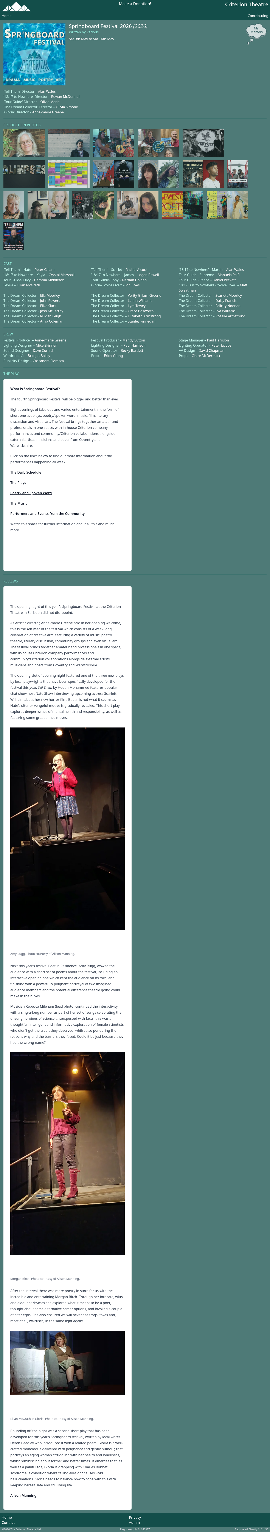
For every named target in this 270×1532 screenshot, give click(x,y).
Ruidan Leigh (50, 316)
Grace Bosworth (141, 311)
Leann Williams (140, 300)
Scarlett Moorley (229, 295)
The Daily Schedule (25, 472)
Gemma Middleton (49, 280)
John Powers (50, 300)
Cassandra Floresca (48, 360)
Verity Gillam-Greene (144, 295)
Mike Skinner (46, 345)
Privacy (135, 1517)
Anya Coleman (51, 321)
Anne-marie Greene (48, 112)
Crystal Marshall (61, 274)
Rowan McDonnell (65, 96)
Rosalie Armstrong (230, 316)
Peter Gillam (44, 269)
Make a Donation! (135, 4)
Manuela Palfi (229, 274)
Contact (8, 1522)
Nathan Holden (134, 280)
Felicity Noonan (228, 305)
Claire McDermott (206, 355)
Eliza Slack (48, 305)
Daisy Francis (226, 300)
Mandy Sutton (134, 340)
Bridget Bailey (39, 355)
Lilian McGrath (28, 285)
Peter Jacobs (221, 345)
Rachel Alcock (136, 269)
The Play (11, 373)
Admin (134, 1522)
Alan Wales (47, 91)
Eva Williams (226, 311)
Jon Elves (133, 285)
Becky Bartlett (132, 350)
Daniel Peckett (224, 280)
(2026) (140, 25)
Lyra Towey (137, 305)
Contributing (258, 15)
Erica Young (113, 355)
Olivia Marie (49, 101)
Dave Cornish (43, 350)
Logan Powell (148, 274)
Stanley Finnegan (142, 321)
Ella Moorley (50, 295)
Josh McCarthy (51, 311)
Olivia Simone (67, 107)
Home (7, 15)
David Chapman (212, 350)
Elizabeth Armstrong (144, 316)
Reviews (10, 581)
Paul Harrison (218, 340)
